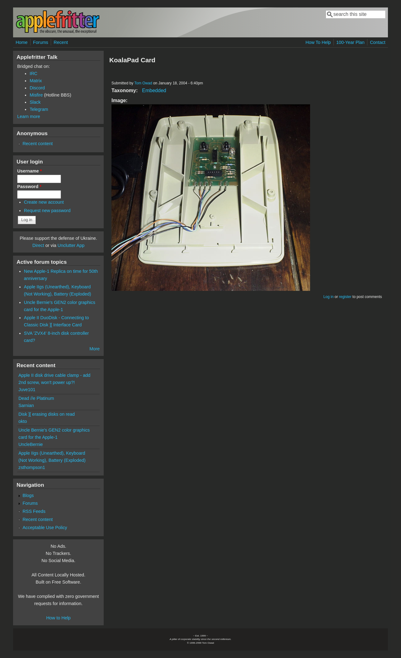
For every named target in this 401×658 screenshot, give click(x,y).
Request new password (47, 210)
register (345, 297)
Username (29, 170)
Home (21, 42)
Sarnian (26, 405)
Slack (35, 102)
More (94, 348)
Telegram (39, 109)
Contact (377, 42)
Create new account (44, 202)
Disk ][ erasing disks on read (46, 414)
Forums (40, 42)
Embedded (154, 90)
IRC (33, 73)
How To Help (318, 42)
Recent (61, 42)
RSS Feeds (33, 511)
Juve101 (26, 389)
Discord (37, 87)
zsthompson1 (31, 467)
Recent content (37, 143)
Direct (38, 245)
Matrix (36, 80)
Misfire (36, 94)
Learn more (28, 116)
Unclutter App (71, 245)
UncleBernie (30, 444)
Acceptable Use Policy (44, 527)
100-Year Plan (350, 42)
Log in (328, 297)
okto (22, 421)
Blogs (28, 495)
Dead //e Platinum (36, 398)
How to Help (58, 617)
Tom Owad (143, 83)
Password (29, 186)
